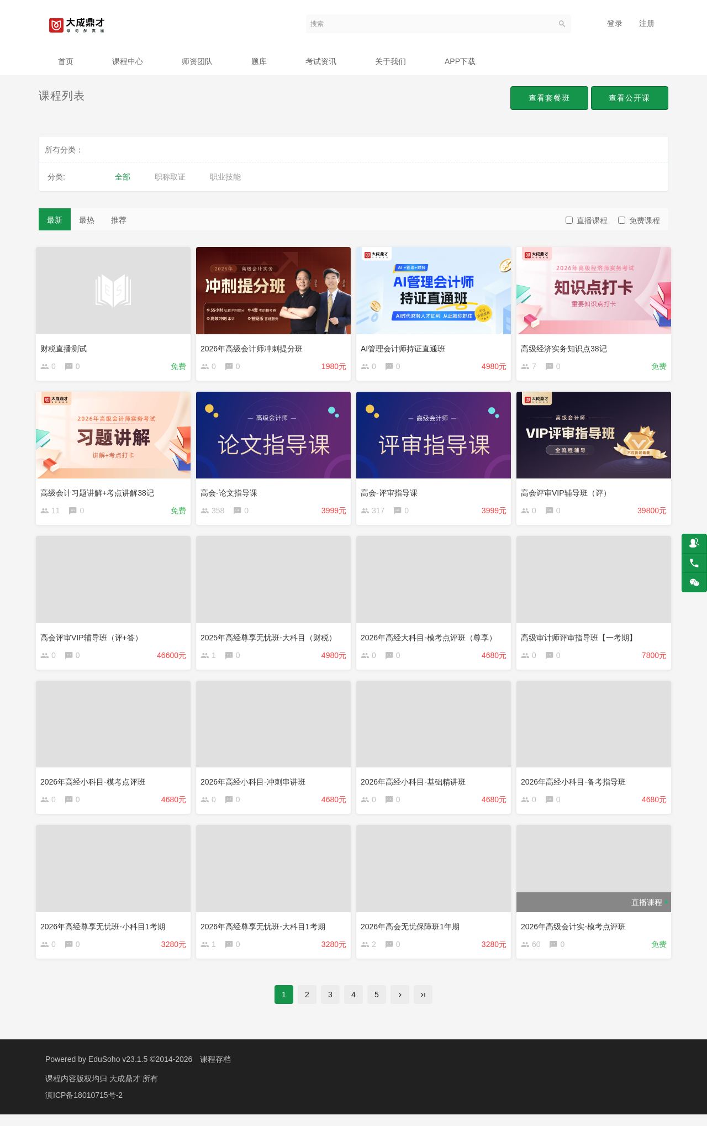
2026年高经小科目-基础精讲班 (415, 786)
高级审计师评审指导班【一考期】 (582, 639)
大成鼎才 (126, 1090)
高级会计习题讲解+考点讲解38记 (100, 492)
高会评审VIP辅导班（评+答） (94, 639)
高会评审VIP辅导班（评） (569, 492)
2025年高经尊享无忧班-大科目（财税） (271, 639)
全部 (122, 176)
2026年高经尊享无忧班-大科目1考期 (265, 932)
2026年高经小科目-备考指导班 (576, 786)
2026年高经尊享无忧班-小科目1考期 (105, 932)
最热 (86, 219)
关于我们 (390, 61)
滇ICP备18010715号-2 (84, 1106)
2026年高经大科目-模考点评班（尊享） (431, 639)
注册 (647, 23)
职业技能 (225, 176)
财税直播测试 (66, 345)
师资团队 (197, 61)
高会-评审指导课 (391, 492)
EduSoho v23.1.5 (117, 1070)
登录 (614, 23)
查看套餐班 (543, 98)
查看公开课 (627, 98)
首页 (65, 61)
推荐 (118, 219)
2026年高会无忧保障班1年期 (412, 932)
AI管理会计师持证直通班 (405, 345)
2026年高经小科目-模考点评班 (95, 786)
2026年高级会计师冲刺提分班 (254, 345)
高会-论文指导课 (231, 492)
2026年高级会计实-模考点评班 (576, 932)
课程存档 (215, 1070)
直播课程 (587, 220)
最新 (54, 219)
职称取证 (170, 176)
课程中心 (127, 61)
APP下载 (460, 61)
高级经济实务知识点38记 (567, 345)
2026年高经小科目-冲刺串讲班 (255, 786)
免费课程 (639, 220)
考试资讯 (320, 61)
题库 (259, 61)
